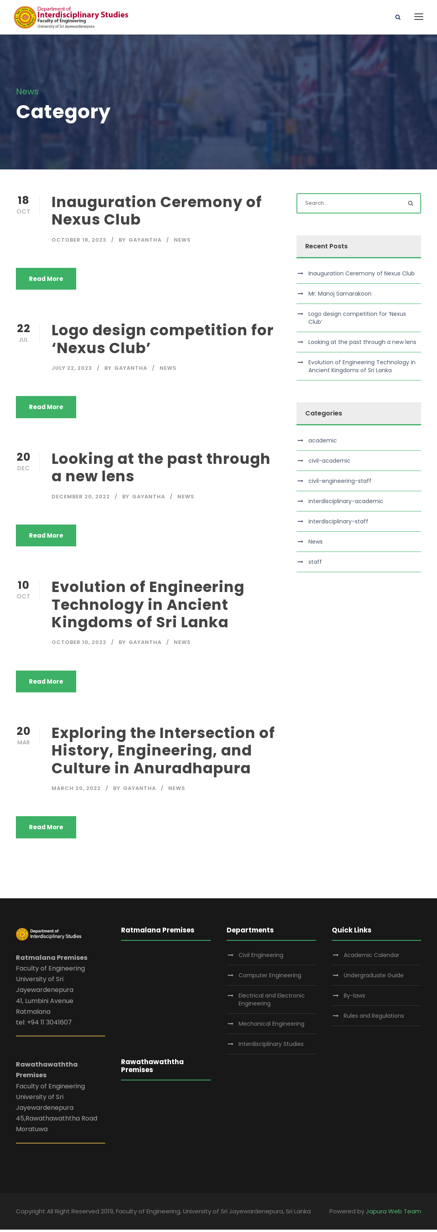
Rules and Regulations (374, 1019)
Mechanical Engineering (271, 1026)
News (182, 242)
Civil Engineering (261, 958)
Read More (46, 281)
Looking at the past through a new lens (161, 470)
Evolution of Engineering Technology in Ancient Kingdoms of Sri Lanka (148, 607)
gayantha (145, 242)
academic (322, 443)
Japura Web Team (393, 1214)
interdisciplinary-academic (345, 503)
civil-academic (329, 463)
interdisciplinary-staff (338, 524)
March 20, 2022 (76, 791)
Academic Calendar (371, 958)
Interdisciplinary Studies (271, 1047)
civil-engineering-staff (340, 483)
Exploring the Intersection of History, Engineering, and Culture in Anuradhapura (163, 753)
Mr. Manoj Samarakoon (340, 296)
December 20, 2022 (81, 499)
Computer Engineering (270, 978)
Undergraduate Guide (374, 978)
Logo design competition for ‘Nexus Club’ (163, 342)
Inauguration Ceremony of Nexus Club (157, 213)
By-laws (354, 998)
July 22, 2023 (72, 370)
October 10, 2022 (79, 645)
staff (315, 564)
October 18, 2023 (79, 242)
